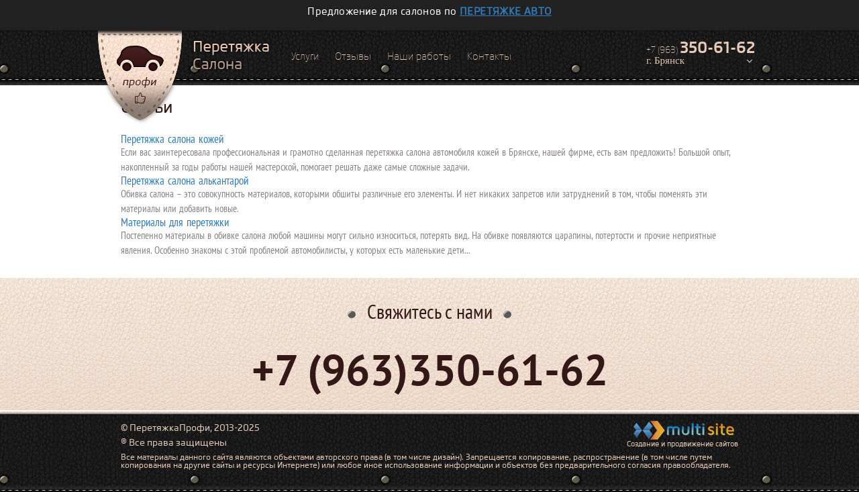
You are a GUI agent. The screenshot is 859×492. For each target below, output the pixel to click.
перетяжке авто (506, 11)
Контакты (489, 56)
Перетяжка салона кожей (172, 139)
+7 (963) (700, 48)
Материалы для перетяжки (175, 222)
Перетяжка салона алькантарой (184, 180)
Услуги (305, 56)
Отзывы (353, 56)
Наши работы (419, 56)
